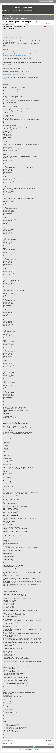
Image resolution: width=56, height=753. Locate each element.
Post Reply (5, 24)
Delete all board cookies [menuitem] (40, 747)
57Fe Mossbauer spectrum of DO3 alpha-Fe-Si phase (21, 22)
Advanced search (52, 1)
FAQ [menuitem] (12, 15)
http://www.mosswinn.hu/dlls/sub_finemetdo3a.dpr (14, 55)
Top (52, 738)
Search (50, 1)
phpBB (24, 749)
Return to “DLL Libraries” (8, 743)
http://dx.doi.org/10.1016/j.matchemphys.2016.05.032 (15, 74)
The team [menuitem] (31, 747)
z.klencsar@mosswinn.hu (21, 37)
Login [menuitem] (52, 15)
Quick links (6, 15)
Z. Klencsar (45, 26)
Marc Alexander (29, 750)
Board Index (7, 747)
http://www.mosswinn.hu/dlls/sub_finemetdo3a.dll (14, 59)
